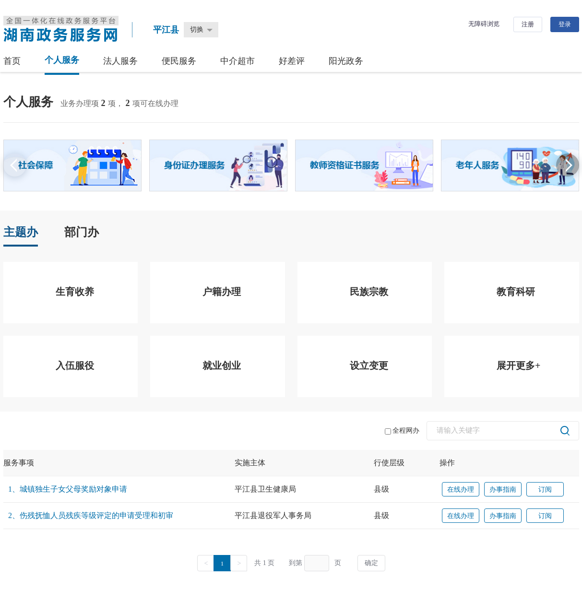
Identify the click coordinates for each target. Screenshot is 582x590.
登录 (564, 24)
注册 (528, 24)
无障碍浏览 (483, 23)
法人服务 (120, 61)
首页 (12, 61)
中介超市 (237, 61)
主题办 (20, 232)
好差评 (292, 61)
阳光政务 (346, 61)
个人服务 (62, 60)
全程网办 (402, 431)
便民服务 (179, 61)
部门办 (81, 232)
